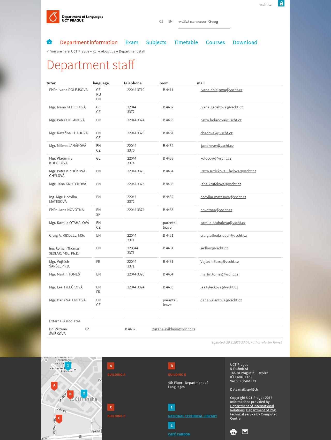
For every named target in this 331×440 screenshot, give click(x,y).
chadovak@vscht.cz (216, 132)
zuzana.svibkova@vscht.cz (173, 328)
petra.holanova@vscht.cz (221, 119)
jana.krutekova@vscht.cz (220, 183)
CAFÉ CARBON (179, 434)
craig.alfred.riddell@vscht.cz (223, 235)
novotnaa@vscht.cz (216, 209)
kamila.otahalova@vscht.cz (222, 222)
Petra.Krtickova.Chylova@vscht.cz (228, 170)
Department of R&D (261, 410)
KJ (94, 51)
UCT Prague (80, 51)
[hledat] (198, 22)
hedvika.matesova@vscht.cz (223, 196)
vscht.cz (265, 4)
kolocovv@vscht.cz (215, 158)
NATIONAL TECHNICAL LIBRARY (192, 416)
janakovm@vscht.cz (217, 145)
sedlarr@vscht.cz (214, 247)
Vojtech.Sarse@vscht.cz (219, 261)
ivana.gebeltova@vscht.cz (221, 107)
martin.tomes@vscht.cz (219, 274)
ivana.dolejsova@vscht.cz (221, 89)
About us (108, 51)
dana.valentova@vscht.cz (221, 299)
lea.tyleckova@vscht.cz (219, 287)
